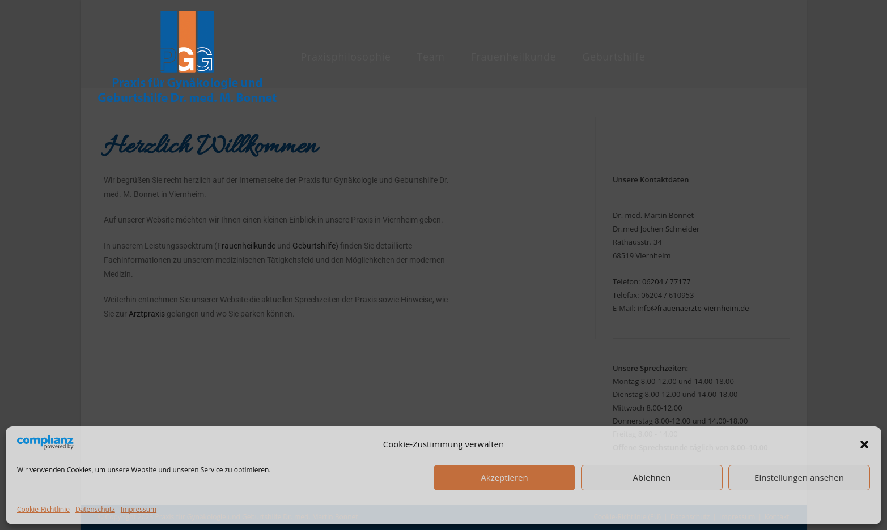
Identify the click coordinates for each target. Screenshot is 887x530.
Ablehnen (652, 477)
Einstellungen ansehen (799, 477)
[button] (864, 444)
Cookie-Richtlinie (43, 509)
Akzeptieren (504, 477)
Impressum (138, 509)
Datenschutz (95, 509)
